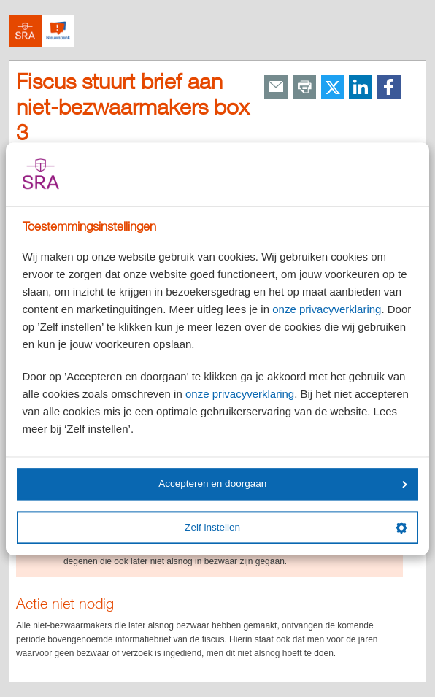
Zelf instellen (296, 528)
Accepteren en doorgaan (282, 484)
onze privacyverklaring (326, 309)
